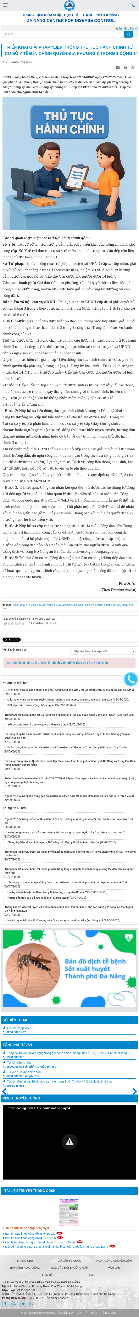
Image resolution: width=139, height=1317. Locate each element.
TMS (91, 1275)
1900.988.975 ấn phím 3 (21, 1076)
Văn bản (114, 1267)
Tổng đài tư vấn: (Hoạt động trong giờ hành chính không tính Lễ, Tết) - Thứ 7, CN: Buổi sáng (67, 1053)
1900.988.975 (13, 1057)
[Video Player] (69, 1142)
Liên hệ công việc (18, 1028)
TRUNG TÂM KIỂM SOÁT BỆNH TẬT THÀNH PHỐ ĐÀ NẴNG (82, 1312)
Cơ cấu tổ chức (69, 1260)
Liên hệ (47, 1275)
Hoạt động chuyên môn (114, 1260)
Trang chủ (25, 1260)
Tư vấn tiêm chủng (19, 1062)
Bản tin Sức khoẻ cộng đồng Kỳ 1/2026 (33, 1238)
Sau (133, 1092)
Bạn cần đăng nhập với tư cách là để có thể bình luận (57, 662)
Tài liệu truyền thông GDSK (29, 1191)
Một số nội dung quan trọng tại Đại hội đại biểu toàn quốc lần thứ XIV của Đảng (59, 1246)
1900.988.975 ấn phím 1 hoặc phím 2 (29, 1066)
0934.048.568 (13, 1085)
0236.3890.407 (14, 1032)
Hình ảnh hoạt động (25, 1267)
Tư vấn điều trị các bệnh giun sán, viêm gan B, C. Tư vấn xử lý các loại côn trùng (59, 1081)
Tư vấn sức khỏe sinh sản (24, 1072)
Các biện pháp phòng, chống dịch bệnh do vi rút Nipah (43, 1242)
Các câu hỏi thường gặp (69, 1267)
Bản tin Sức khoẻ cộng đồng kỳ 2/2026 (33, 1233)
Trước (6, 1094)
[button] (70, 1142)
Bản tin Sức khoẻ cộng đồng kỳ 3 (26, 1228)
